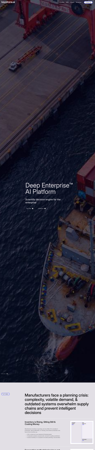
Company (61, 2)
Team (67, 2)
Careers (72, 2)
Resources (78, 2)
